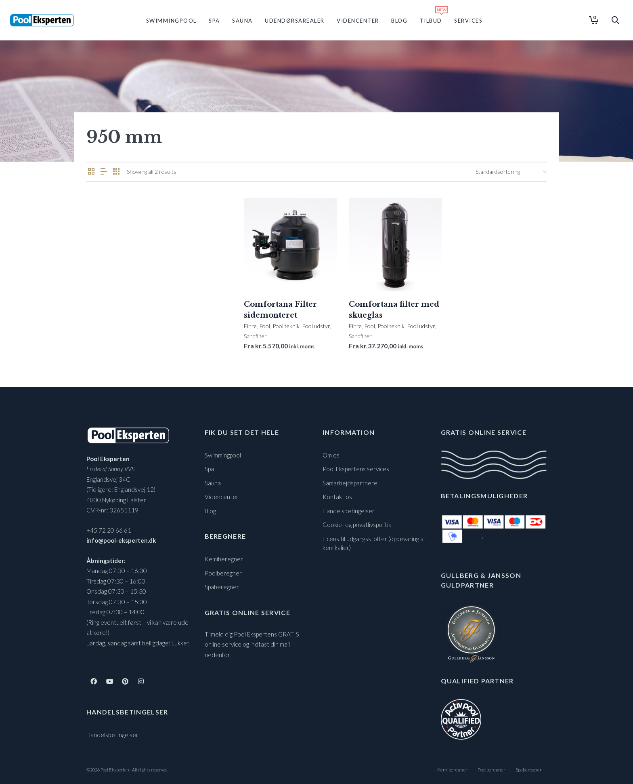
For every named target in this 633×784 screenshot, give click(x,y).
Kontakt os (337, 496)
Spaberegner (222, 586)
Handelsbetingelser (112, 734)
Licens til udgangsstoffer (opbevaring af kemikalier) (374, 543)
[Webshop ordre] (511, 171)
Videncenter (222, 496)
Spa (209, 468)
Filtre (250, 325)
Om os (331, 455)
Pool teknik (286, 325)
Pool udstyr (316, 325)
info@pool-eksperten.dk (121, 540)
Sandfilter (255, 336)
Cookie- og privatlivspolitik (357, 524)
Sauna (213, 483)
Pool (264, 325)
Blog (210, 510)
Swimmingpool (223, 455)
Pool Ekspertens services (356, 468)
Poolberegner (223, 573)
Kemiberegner (224, 559)
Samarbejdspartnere (350, 483)
